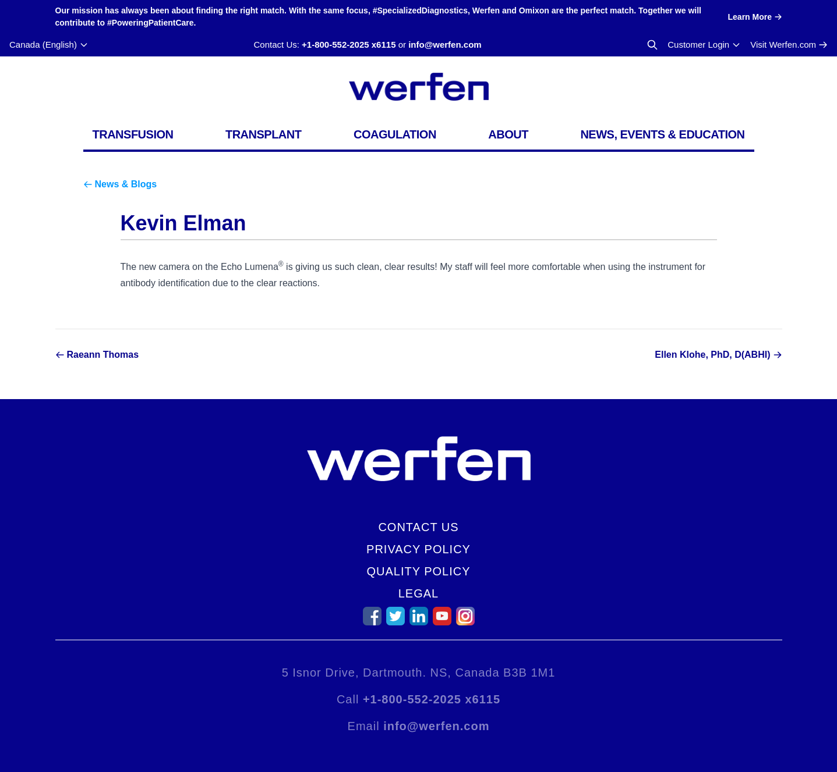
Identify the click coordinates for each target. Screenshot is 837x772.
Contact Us (418, 527)
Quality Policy (418, 571)
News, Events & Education (662, 134)
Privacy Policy (418, 549)
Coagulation (395, 134)
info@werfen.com (444, 44)
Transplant (263, 134)
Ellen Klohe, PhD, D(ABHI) (712, 355)
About (508, 134)
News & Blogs (126, 184)
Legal (418, 593)
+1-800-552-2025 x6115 (348, 44)
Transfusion (133, 134)
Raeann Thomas (103, 355)
